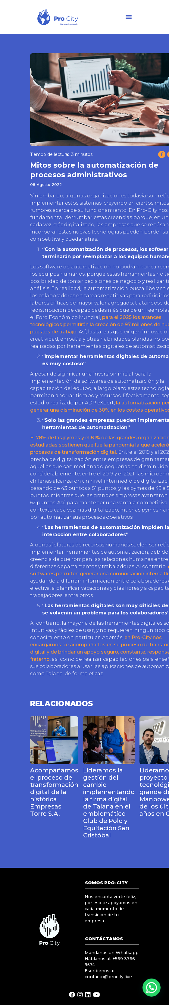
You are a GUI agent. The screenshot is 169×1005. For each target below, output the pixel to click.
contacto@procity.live (108, 976)
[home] (61, 17)
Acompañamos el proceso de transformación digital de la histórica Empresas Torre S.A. (54, 792)
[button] (128, 17)
